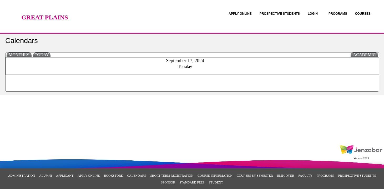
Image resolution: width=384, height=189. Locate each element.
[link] (240, 14)
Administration (21, 175)
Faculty (305, 175)
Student (216, 182)
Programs (325, 175)
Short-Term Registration (171, 175)
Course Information (215, 175)
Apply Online (89, 175)
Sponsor (168, 182)
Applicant (64, 175)
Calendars (136, 175)
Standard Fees (191, 182)
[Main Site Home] (45, 9)
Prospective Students (357, 175)
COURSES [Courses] (363, 13)
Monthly (19, 54)
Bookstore (113, 175)
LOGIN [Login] (313, 13)
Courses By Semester (255, 175)
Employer (285, 175)
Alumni (45, 175)
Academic (364, 54)
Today (42, 54)
